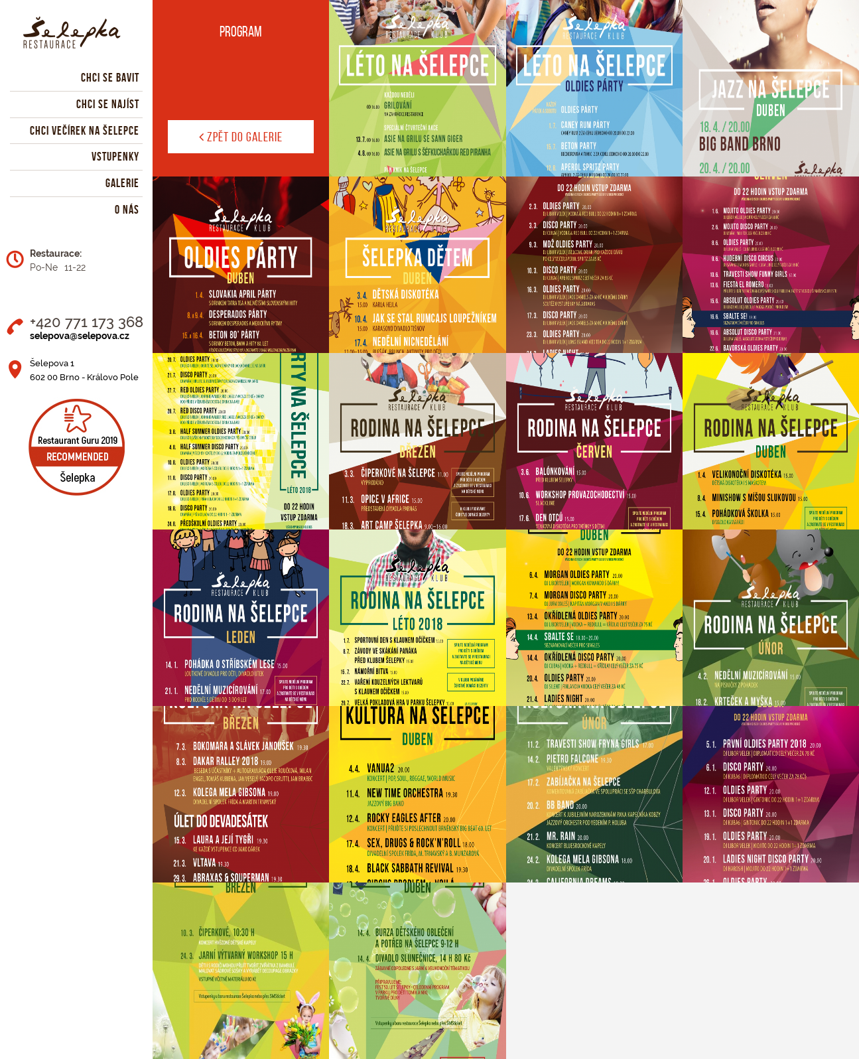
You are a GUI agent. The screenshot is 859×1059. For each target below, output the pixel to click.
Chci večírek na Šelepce (84, 130)
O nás (127, 209)
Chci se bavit (110, 77)
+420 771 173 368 (86, 321)
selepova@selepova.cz (79, 335)
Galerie (122, 183)
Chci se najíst (107, 104)
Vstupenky (115, 156)
